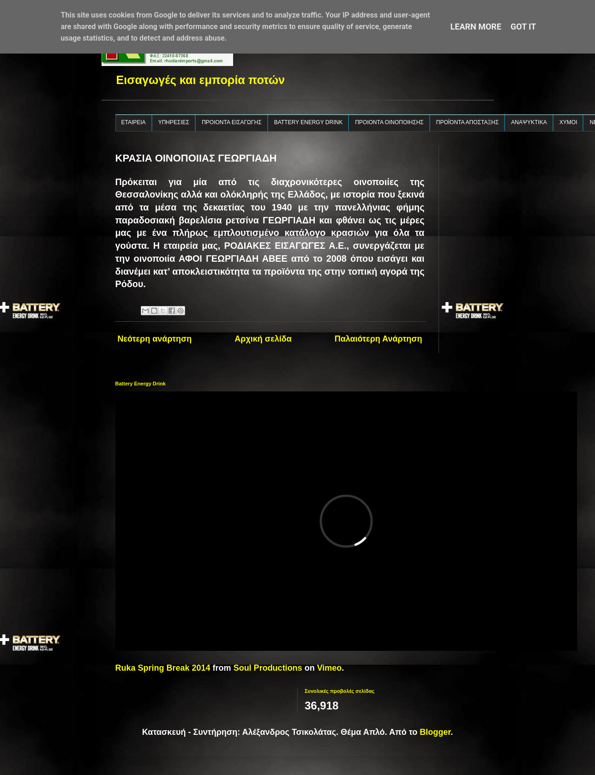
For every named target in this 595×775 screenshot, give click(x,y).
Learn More (476, 26)
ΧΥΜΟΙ (568, 122)
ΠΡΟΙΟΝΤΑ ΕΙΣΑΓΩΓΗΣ (232, 122)
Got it (523, 26)
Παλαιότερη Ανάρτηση (378, 338)
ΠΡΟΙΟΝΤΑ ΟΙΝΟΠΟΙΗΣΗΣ (389, 122)
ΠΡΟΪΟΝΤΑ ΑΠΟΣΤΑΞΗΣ (467, 122)
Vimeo (329, 668)
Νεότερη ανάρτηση (155, 338)
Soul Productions (268, 668)
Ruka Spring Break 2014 (162, 668)
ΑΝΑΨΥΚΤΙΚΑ (529, 122)
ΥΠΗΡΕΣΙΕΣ (174, 122)
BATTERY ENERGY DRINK (308, 122)
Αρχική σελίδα (262, 338)
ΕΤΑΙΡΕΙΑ (133, 122)
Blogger (435, 732)
